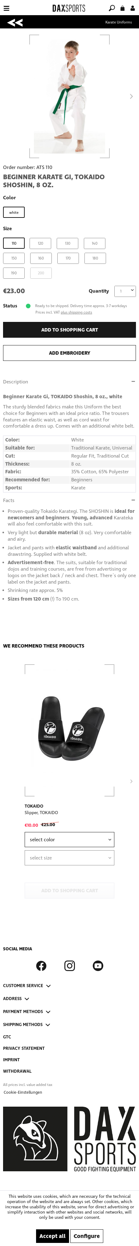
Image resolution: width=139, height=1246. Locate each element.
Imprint (11, 1059)
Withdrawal (17, 1071)
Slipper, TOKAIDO (41, 812)
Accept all (52, 1236)
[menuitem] (24, 4)
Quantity (99, 291)
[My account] (133, 8)
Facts (8, 500)
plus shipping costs (76, 312)
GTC (7, 1037)
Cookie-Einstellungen (23, 1092)
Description (15, 382)
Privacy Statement (24, 1048)
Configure (87, 1236)
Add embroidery (69, 353)
